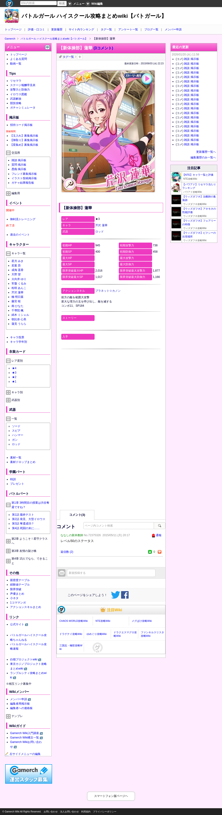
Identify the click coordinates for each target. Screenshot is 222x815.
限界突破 (15, 589)
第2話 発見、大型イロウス (28, 519)
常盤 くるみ (18, 283)
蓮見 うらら (18, 323)
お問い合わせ (51, 811)
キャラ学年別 (18, 341)
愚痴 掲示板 (18, 169)
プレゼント (17, 483)
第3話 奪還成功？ (23, 523)
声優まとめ (17, 593)
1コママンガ (18, 602)
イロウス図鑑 (18, 94)
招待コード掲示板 (21, 125)
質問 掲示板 (18, 164)
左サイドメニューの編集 (23, 754)
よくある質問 (18, 59)
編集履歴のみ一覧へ (203, 157)
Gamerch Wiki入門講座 (24, 733)
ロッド (99, 231)
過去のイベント (20, 234)
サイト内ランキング (81, 29)
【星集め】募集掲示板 (24, 144)
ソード (16, 426)
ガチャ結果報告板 (22, 182)
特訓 (13, 479)
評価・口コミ (36, 29)
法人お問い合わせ (69, 811)
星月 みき (17, 261)
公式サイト (17, 624)
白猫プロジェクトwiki (23, 659)
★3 (14, 372)
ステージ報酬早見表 (22, 85)
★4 (14, 368)
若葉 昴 (16, 265)
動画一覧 (15, 63)
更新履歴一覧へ (206, 151)
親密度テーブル (20, 580)
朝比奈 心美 (18, 319)
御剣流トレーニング (22, 219)
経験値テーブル (20, 584)
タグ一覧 (106, 29)
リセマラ (15, 80)
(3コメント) (103, 48)
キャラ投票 (17, 337)
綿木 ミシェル (20, 315)
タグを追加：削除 (79, 56)
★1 (14, 381)
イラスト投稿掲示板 (24, 178)
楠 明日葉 (17, 296)
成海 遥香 (17, 270)
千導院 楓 (17, 310)
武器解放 (15, 98)
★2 (14, 377)
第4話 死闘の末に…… (26, 528)
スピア (16, 430)
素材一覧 (15, 457)
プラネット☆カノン (108, 290)
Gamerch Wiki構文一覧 (24, 737)
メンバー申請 (173, 29)
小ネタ (14, 598)
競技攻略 (15, 103)
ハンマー (17, 435)
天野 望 (16, 274)
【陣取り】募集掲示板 (24, 140)
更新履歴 (56, 29)
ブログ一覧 (151, 29)
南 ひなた (17, 306)
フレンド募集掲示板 (24, 173)
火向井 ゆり (18, 279)
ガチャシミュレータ (22, 107)
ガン (15, 439)
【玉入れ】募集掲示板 (24, 135)
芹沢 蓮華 (101, 225)
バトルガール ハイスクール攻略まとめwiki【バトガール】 (94, 16)
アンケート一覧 (128, 29)
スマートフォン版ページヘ (111, 796)
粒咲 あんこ (18, 288)
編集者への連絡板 (21, 708)
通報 (158, 535)
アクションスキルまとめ (25, 607)
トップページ (13, 29)
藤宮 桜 (16, 301)
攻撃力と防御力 (20, 89)
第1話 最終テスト (23, 514)
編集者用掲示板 (20, 703)
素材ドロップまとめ (22, 462)
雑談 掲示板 (18, 160)
